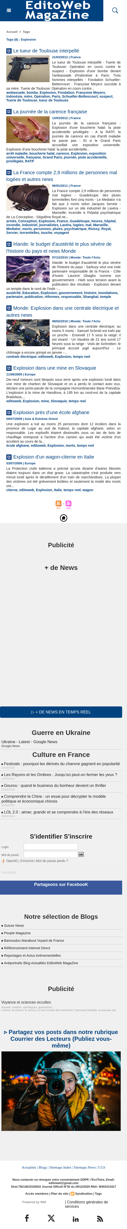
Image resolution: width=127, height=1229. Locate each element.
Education (28, 300)
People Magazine (19, 934)
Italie (54, 495)
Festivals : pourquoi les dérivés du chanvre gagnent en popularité (60, 768)
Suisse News (15, 926)
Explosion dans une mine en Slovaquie (63, 374)
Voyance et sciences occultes (23, 1003)
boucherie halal (39, 157)
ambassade (14, 97)
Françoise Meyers (84, 97)
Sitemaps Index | (61, 1168)
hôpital (102, 224)
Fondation (61, 97)
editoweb (42, 363)
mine (42, 407)
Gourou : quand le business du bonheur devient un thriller (53, 789)
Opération (22, 100)
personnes (25, 232)
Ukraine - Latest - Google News (28, 747)
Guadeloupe (74, 224)
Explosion (44, 97)
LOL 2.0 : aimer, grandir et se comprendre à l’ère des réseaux (56, 814)
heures (90, 224)
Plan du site (60, 1194)
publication (31, 303)
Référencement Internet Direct (30, 949)
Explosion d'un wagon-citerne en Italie (62, 462)
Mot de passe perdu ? (47, 862)
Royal (83, 232)
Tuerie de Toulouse (104, 100)
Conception (26, 224)
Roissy (72, 232)
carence (58, 157)
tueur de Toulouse (19, 104)
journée (47, 160)
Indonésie (106, 97)
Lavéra (61, 228)
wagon (82, 495)
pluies (39, 232)
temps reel (76, 363)
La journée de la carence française (57, 115)
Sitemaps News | (85, 1168)
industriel (28, 228)
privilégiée (90, 160)
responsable (66, 303)
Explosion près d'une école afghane (59, 418)
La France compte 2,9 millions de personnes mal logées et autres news (54, 175)
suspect (82, 100)
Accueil (11, 32)
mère (10, 100)
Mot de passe (10, 857)
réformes (48, 303)
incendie (12, 228)
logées (73, 228)
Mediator (108, 228)
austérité (12, 300)
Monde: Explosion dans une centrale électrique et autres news (56, 317)
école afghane (16, 451)
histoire (84, 300)
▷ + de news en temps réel (61, 717)
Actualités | (30, 1168)
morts (10, 232)
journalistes (45, 228)
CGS (100, 1168)
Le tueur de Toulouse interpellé (53, 50)
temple (98, 303)
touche (31, 235)
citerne (11, 495)
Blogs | (44, 1168)
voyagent (45, 235)
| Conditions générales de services (91, 1202)
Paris (36, 100)
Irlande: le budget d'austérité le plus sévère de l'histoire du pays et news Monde (62, 250)
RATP (104, 160)
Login (4, 849)
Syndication (83, 1194)
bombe (30, 97)
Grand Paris (31, 160)
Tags (26, 32)
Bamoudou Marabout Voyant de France (37, 941)
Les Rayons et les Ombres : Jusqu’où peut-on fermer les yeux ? (58, 779)
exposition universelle (99, 157)
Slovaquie (55, 407)
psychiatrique (55, 232)
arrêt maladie (16, 157)
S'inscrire (24, 862)
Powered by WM (34, 1202)
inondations (100, 300)
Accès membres (38, 1194)
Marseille (93, 228)
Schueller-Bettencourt (58, 100)
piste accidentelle (67, 160)
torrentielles (15, 235)
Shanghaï (84, 303)
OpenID (11, 862)
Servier (95, 232)
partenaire (14, 303)
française (13, 160)
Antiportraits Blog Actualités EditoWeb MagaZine (45, 964)
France (58, 224)
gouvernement (66, 300)
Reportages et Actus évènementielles (36, 956)
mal (82, 228)
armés (10, 224)
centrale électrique (20, 363)
